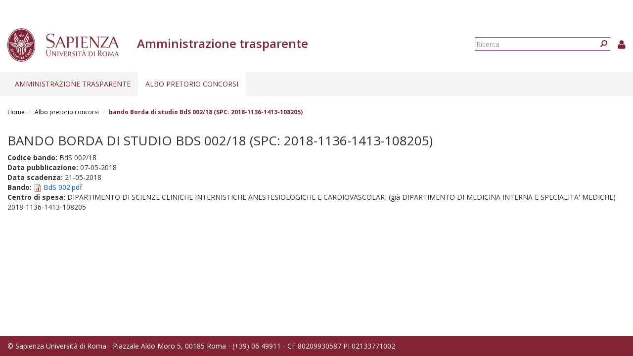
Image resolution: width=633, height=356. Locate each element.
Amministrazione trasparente (73, 84)
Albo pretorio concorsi (191, 84)
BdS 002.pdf (63, 187)
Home (16, 112)
